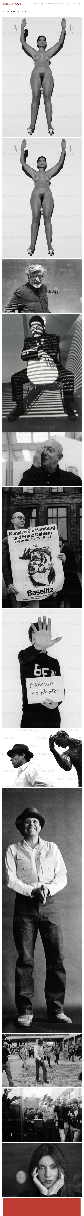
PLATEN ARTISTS (50, 4)
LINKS (73, 4)
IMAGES (41, 4)
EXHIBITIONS (60, 4)
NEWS (35, 4)
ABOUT (79, 4)
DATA (68, 4)
